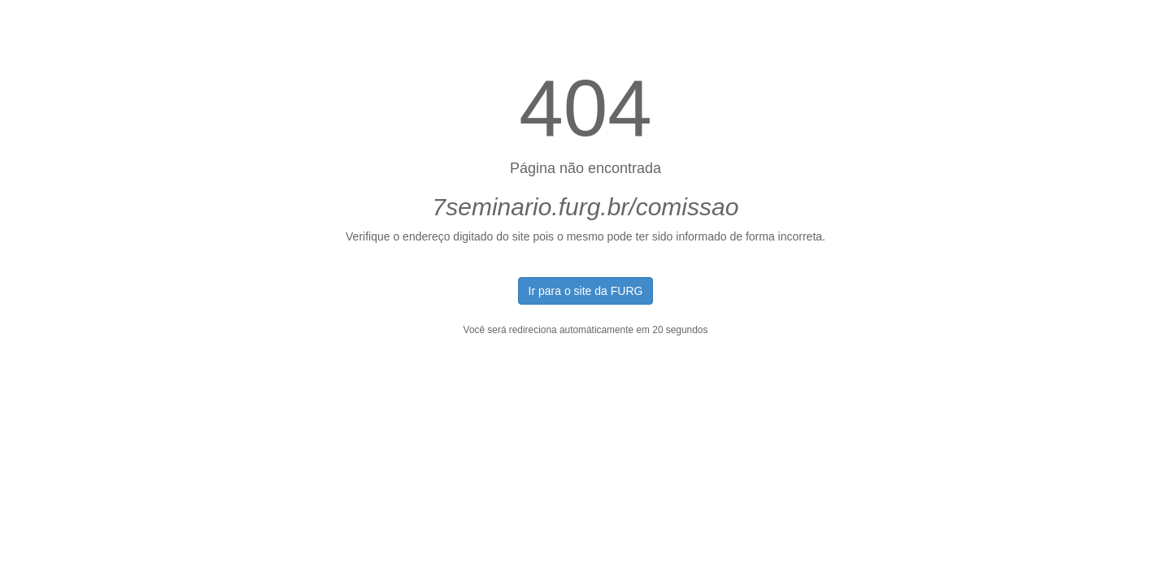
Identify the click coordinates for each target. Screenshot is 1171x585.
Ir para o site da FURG (586, 290)
